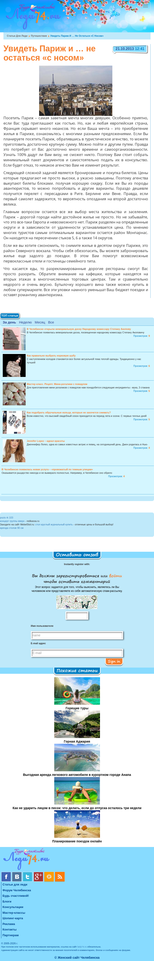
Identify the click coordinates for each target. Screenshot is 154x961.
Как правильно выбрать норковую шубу (51, 355)
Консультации (13, 907)
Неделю (25, 322)
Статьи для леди (17, 35)
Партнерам (11, 935)
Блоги (7, 901)
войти (115, 575)
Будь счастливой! (16, 895)
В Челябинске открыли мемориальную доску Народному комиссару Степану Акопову (79, 329)
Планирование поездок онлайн (77, 841)
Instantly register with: (77, 564)
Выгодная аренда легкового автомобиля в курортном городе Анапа (77, 775)
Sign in (114, 661)
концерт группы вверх (12, 521)
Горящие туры (77, 708)
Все (51, 322)
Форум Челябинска (17, 890)
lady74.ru (82, 946)
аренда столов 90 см (12, 527)
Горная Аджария (77, 741)
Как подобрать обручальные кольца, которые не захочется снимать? (69, 412)
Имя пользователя (42, 625)
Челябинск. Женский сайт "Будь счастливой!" (32, 17)
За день (9, 322)
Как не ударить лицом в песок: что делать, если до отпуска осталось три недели (77, 808)
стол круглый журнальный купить (54, 524)
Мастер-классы (14, 912)
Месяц (40, 322)
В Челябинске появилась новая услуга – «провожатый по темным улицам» (47, 469)
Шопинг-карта (13, 918)
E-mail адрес (38, 643)
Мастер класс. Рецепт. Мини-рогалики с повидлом (57, 384)
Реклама (9, 924)
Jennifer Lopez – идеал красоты (46, 441)
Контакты (9, 929)
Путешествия (39, 35)
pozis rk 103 (6, 517)
